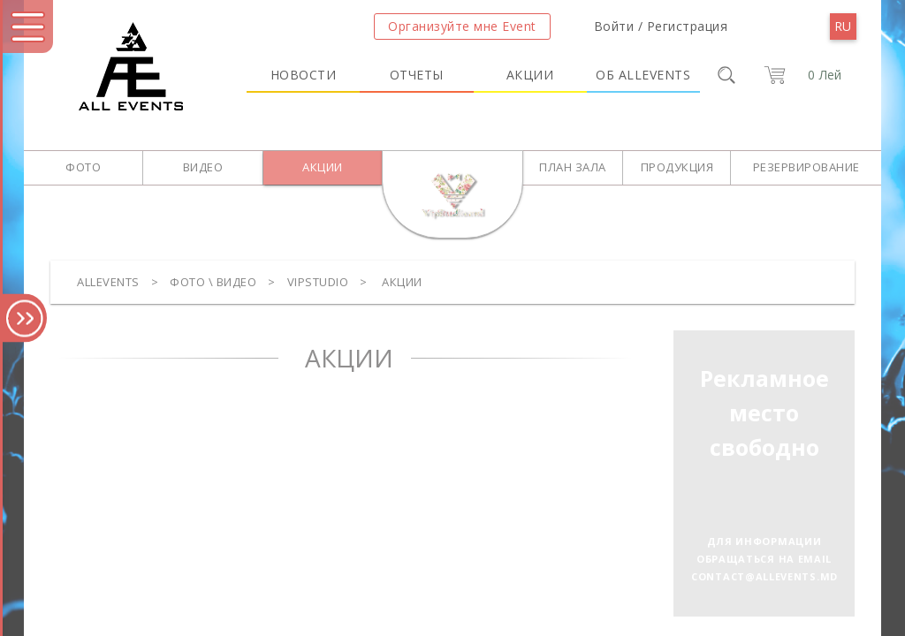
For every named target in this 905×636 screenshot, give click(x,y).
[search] (726, 75)
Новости (303, 74)
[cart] (799, 75)
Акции (530, 74)
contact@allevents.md (764, 576)
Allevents (108, 282)
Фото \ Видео (213, 282)
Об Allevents (643, 74)
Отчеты (417, 74)
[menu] (843, 26)
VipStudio (318, 282)
